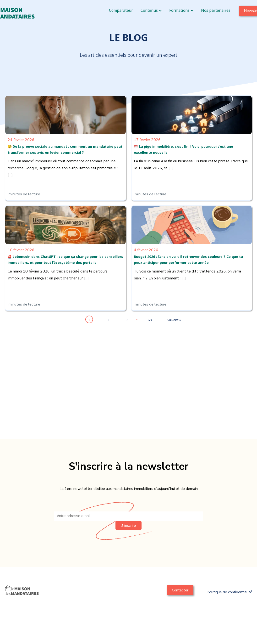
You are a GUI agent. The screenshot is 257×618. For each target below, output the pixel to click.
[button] (128, 525)
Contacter (180, 590)
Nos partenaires (215, 10)
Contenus (151, 10)
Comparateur (121, 10)
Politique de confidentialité (229, 592)
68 (150, 320)
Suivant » (169, 320)
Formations (181, 10)
